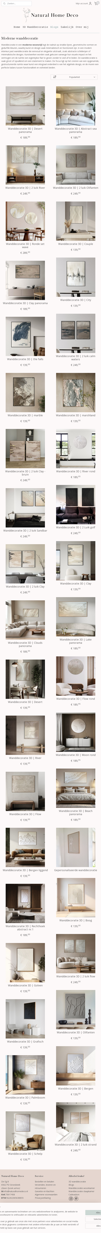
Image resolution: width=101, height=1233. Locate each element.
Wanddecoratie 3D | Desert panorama (25, 130)
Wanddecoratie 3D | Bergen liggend (25, 870)
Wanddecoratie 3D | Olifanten (76, 1032)
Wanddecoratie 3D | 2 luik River (25, 187)
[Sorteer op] (74, 77)
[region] (31, 1215)
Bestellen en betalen (44, 1181)
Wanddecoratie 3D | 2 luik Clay (25, 586)
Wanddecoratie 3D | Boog (75, 920)
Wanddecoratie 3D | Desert (25, 702)
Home (17, 27)
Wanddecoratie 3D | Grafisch (25, 1041)
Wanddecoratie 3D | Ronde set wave (25, 245)
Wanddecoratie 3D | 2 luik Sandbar (25, 530)
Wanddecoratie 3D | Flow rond (75, 698)
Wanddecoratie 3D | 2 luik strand (75, 1144)
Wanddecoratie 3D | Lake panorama (76, 641)
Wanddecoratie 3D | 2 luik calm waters (75, 358)
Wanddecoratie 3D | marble (25, 415)
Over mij (82, 27)
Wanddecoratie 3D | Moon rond (76, 755)
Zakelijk (67, 27)
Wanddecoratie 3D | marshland (75, 415)
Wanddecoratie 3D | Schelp (25, 1153)
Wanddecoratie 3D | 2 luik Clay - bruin (25, 473)
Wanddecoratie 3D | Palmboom (25, 1097)
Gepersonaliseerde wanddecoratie (75, 870)
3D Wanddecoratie (35, 27)
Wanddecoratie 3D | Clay (75, 583)
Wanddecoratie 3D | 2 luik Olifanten (75, 187)
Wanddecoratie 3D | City (75, 300)
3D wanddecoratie (77, 1181)
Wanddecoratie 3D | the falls (25, 359)
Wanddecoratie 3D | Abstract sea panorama (76, 130)
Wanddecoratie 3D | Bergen (75, 1088)
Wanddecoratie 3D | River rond (75, 471)
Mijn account (84, 3)
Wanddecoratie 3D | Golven (25, 985)
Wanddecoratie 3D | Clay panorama (25, 303)
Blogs (54, 27)
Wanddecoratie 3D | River (25, 758)
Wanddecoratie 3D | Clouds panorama (25, 644)
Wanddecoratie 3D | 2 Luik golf (75, 527)
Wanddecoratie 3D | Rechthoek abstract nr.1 (25, 928)
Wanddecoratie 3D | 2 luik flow (75, 976)
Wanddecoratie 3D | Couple (75, 244)
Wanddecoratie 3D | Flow (25, 814)
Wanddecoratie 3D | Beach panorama (75, 812)
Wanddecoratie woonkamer (82, 1188)
